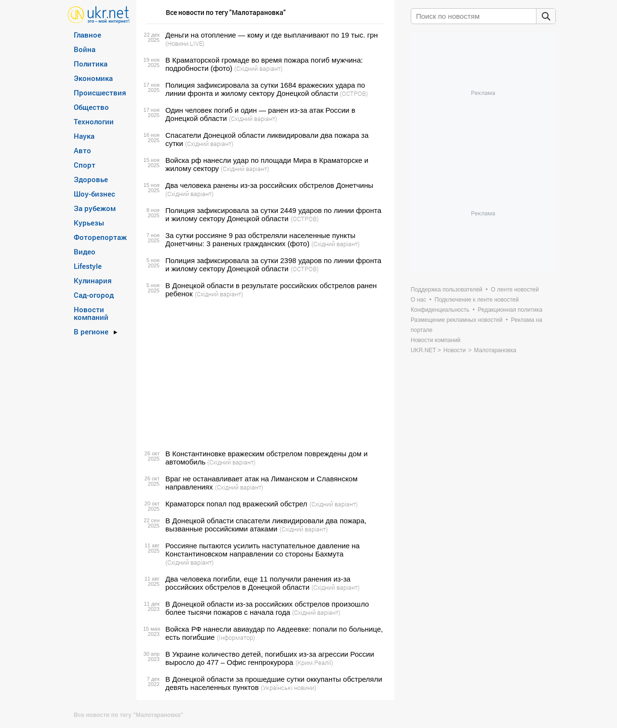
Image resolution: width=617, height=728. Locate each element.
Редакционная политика (510, 309)
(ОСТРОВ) (354, 93)
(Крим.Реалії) (314, 662)
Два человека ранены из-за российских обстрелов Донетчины (269, 185)
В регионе (91, 331)
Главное (87, 35)
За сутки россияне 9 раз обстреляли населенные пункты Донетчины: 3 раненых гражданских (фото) (260, 239)
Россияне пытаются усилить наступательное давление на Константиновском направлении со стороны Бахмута (262, 550)
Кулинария (93, 280)
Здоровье (91, 179)
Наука (84, 136)
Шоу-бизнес (94, 194)
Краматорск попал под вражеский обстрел (236, 504)
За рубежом (95, 208)
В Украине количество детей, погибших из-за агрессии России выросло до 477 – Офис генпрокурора (269, 658)
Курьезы (89, 222)
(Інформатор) (236, 637)
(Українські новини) (288, 687)
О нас (418, 299)
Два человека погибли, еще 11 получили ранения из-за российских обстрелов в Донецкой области (257, 583)
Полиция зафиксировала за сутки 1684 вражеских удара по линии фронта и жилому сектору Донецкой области (265, 89)
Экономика (93, 78)
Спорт (84, 165)
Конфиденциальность (440, 309)
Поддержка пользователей (447, 289)
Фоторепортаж (100, 237)
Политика (90, 63)
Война (84, 49)
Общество (91, 107)
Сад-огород (94, 295)
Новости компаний (91, 313)
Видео (84, 251)
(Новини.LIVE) (184, 43)
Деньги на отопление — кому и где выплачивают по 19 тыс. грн (271, 35)
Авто (82, 150)
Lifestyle (88, 266)
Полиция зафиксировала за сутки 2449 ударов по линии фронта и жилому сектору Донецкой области (273, 214)
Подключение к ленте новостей (477, 299)
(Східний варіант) (258, 68)
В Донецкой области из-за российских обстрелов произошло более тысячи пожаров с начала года (267, 608)
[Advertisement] (264, 373)
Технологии (94, 121)
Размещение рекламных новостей (457, 320)
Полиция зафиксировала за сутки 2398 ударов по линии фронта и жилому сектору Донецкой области (273, 264)
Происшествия (100, 92)
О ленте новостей (514, 289)
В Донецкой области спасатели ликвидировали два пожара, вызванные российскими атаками (265, 524)
